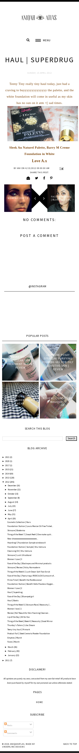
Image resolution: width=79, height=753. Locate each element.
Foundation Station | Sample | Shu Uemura (26, 547)
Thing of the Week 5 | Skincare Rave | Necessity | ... (29, 604)
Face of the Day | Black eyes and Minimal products (29, 563)
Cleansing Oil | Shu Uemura (19, 551)
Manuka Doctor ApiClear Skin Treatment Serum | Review (20, 362)
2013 (7, 477)
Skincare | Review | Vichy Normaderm (23, 567)
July (10, 506)
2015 (7, 469)
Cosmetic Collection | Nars (19, 522)
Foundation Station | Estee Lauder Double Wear (20, 400)
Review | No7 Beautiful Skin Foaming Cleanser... (28, 613)
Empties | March (14, 637)
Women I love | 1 (14, 608)
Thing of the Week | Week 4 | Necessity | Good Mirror (30, 621)
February (12, 651)
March (11, 647)
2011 (7, 660)
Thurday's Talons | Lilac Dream (21, 625)
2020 (7, 461)
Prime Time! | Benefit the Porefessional (24, 580)
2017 (7, 465)
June (10, 510)
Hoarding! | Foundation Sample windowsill (26, 542)
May (10, 514)
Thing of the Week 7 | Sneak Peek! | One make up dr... (29, 534)
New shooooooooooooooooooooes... (22, 538)
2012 (7, 482)
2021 (7, 457)
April (10, 518)
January (12, 655)
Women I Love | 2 (14, 588)
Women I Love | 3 (14, 559)
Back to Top (70, 744)
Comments (10, 733)
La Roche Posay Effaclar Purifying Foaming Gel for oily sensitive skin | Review (58, 362)
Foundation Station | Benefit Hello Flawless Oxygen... (30, 584)
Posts (8, 725)
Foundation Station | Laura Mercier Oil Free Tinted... (30, 526)
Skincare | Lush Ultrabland (19, 555)
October (11, 493)
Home (39, 702)
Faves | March (13, 641)
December (12, 485)
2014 (7, 473)
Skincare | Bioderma (16, 530)
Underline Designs (13, 746)
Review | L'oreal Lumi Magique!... (58, 400)
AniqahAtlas (17, 744)
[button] (43, 40)
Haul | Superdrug (15, 592)
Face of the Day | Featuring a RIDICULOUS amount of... (31, 575)
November (12, 489)
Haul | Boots (13, 600)
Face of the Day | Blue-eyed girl (20, 596)
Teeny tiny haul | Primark (18, 629)
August (11, 502)
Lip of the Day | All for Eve (18, 617)
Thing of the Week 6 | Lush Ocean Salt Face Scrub (28, 571)
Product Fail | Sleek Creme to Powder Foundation (28, 633)
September (12, 497)
